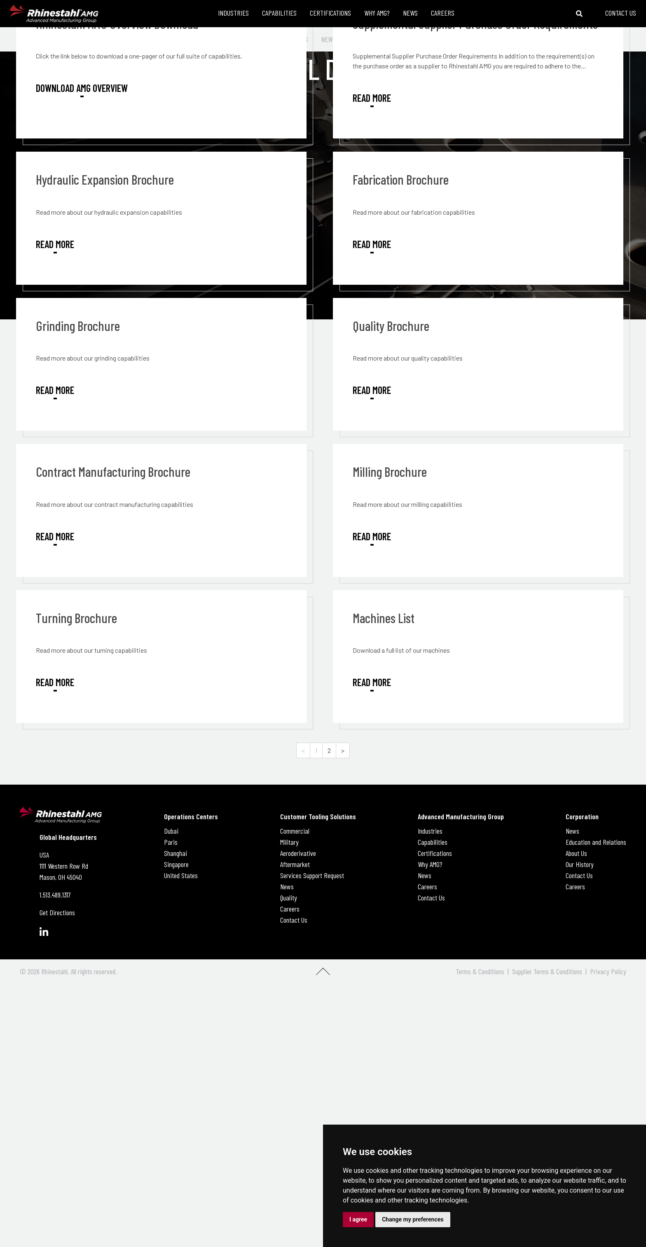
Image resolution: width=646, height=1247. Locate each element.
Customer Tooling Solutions (318, 816)
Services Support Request (312, 875)
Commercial (294, 830)
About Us (576, 853)
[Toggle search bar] (579, 13)
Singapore (176, 864)
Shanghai (175, 853)
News (287, 886)
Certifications (435, 853)
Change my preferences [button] (412, 1219)
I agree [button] (358, 1219)
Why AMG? (430, 864)
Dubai (171, 830)
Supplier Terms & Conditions (547, 971)
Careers (290, 908)
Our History (580, 864)
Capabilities (432, 841)
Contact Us (293, 919)
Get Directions (57, 912)
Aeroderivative (298, 853)
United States (181, 875)
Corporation (582, 816)
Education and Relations (596, 841)
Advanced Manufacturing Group (461, 816)
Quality (288, 897)
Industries (430, 830)
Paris (171, 841)
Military (289, 841)
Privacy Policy (608, 971)
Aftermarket (295, 864)
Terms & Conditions (480, 971)
